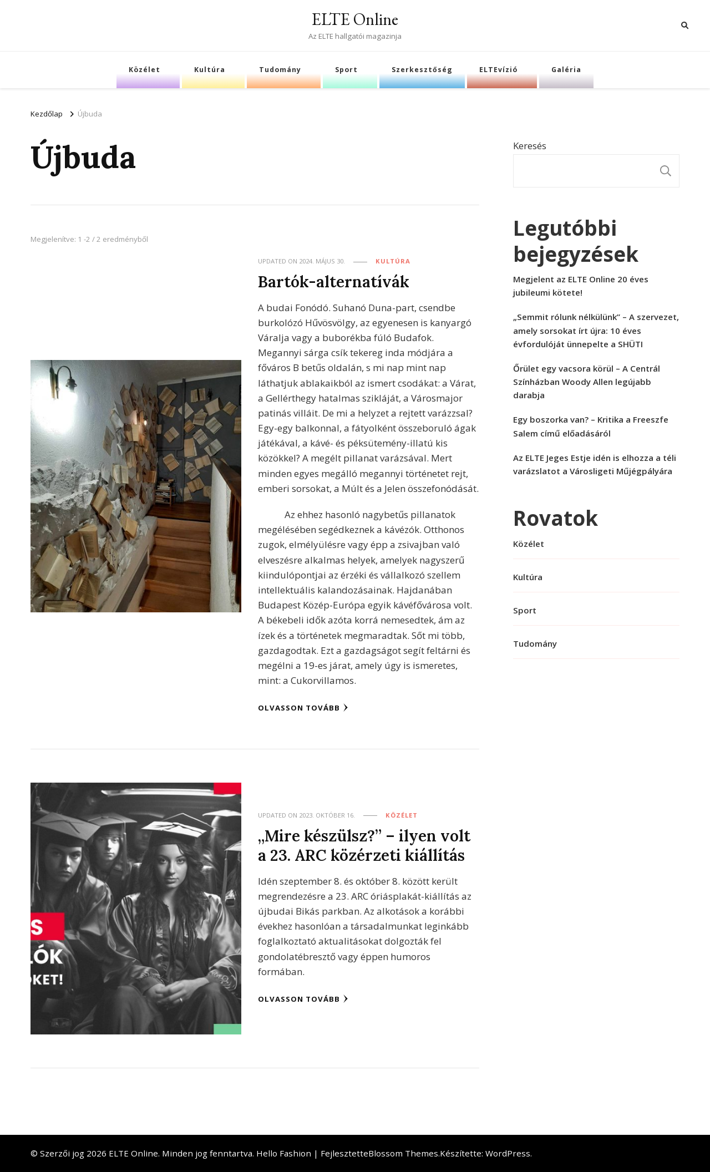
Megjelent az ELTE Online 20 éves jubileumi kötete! (580, 285)
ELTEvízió (498, 69)
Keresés (529, 145)
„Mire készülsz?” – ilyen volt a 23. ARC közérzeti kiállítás (364, 845)
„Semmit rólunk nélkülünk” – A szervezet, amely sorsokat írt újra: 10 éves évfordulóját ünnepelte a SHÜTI (596, 330)
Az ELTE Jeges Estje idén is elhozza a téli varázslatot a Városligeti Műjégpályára (594, 464)
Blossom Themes (403, 1153)
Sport (346, 69)
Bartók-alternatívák (333, 281)
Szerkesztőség (422, 69)
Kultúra (209, 69)
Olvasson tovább (303, 708)
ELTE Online (355, 19)
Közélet (144, 69)
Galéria (566, 69)
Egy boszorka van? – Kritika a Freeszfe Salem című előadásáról (590, 426)
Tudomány (280, 69)
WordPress (507, 1153)
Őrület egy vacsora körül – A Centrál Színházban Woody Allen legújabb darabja (586, 381)
